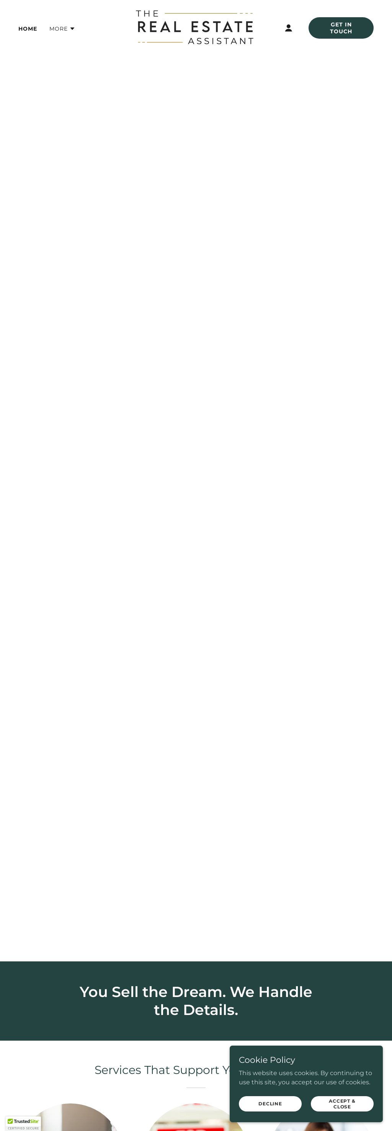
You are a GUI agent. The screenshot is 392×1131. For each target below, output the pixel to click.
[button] (62, 28)
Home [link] (27, 28)
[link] (196, 27)
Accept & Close (342, 1103)
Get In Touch (341, 28)
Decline (270, 1103)
